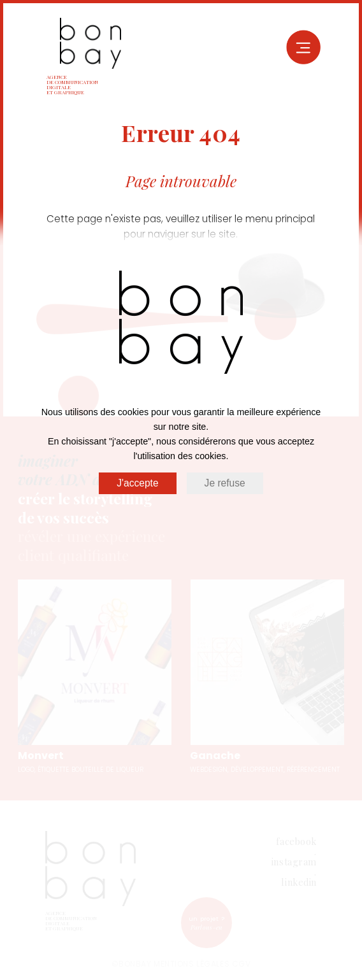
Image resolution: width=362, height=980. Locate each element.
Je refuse (225, 483)
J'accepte (137, 483)
